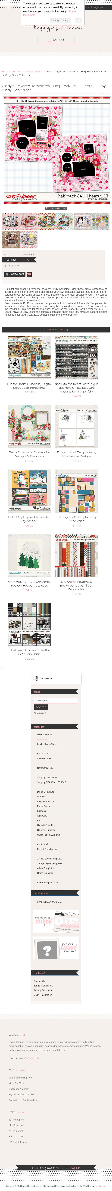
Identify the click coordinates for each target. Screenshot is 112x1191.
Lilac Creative (100, 1186)
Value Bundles (44, 758)
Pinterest (16, 1131)
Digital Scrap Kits (45, 792)
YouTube (16, 1136)
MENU (56, 40)
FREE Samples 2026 (47, 882)
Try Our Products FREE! (21, 1094)
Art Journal (42, 844)
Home (5, 72)
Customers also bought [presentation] (55, 330)
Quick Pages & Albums (48, 835)
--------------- (42, 739)
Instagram (16, 1119)
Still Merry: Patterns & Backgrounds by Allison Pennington (76, 586)
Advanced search (40, 713)
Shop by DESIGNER (47, 777)
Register (97, 7)
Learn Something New (20, 1077)
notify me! (11, 266)
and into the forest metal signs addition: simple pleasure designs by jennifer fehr (77, 388)
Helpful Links (18, 1142)
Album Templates (45, 868)
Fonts (40, 820)
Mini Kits (41, 796)
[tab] (56, 329)
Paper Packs (43, 806)
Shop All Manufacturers (49, 902)
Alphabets (42, 815)
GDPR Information (43, 995)
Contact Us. (33, 1058)
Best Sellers (43, 753)
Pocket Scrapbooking (47, 849)
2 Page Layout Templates (49, 863)
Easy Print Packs (45, 801)
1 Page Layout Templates (27, 72)
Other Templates (45, 873)
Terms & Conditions (43, 985)
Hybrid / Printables (46, 825)
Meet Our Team (17, 1083)
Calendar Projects (46, 830)
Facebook (16, 1125)
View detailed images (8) (56, 208)
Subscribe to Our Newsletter (23, 1100)
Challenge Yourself (18, 1089)
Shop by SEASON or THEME (51, 782)
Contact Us (39, 981)
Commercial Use (45, 768)
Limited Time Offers (46, 744)
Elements (41, 811)
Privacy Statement (43, 990)
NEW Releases (44, 734)
